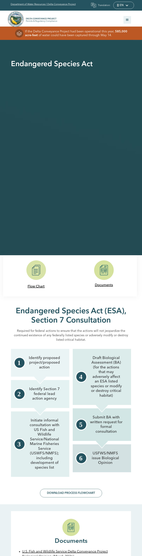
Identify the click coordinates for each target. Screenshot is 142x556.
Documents (104, 285)
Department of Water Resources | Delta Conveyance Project (43, 4)
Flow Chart (36, 286)
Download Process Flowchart (71, 493)
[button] (123, 5)
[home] (31, 19)
